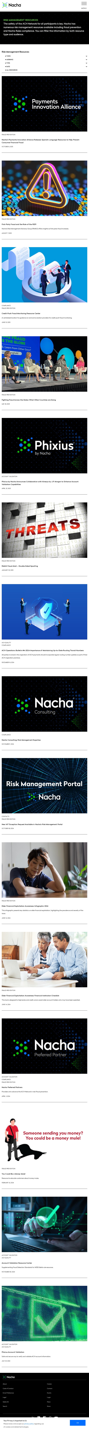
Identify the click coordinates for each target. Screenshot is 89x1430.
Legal (4, 1397)
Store (48, 1406)
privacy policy (29, 1424)
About (5, 1384)
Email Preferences (8, 1393)
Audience (9, 59)
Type (8, 63)
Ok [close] (77, 1423)
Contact (49, 1388)
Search (5, 1406)
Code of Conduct (8, 1388)
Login (49, 1397)
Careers (49, 1384)
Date (8, 66)
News (48, 1402)
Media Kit (6, 1402)
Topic (8, 56)
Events (49, 1393)
